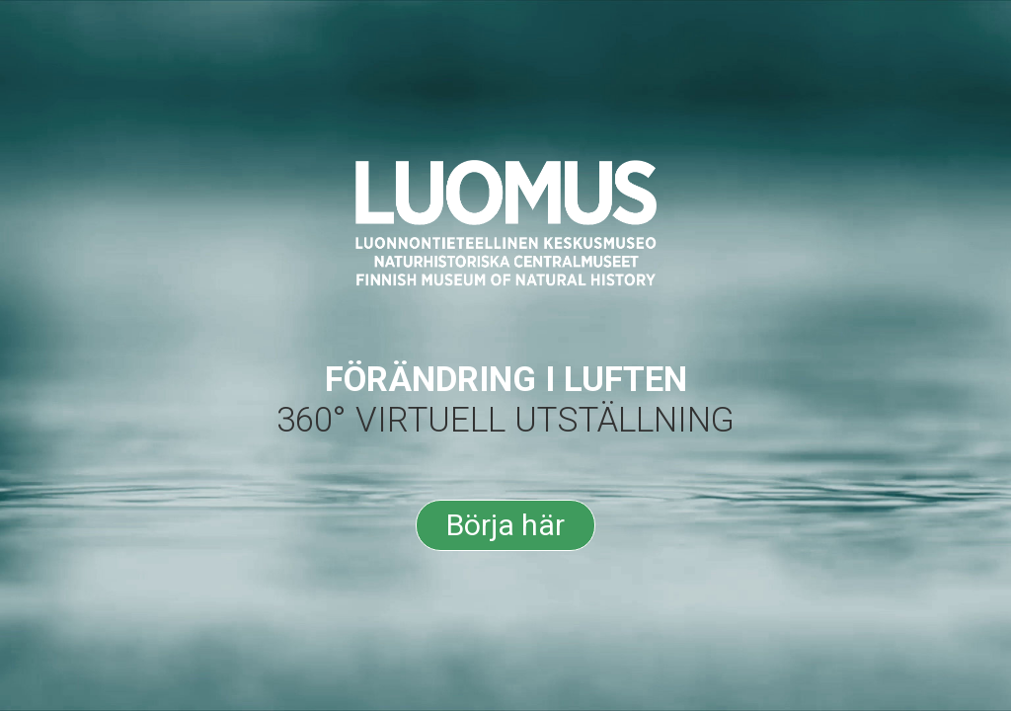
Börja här (505, 525)
